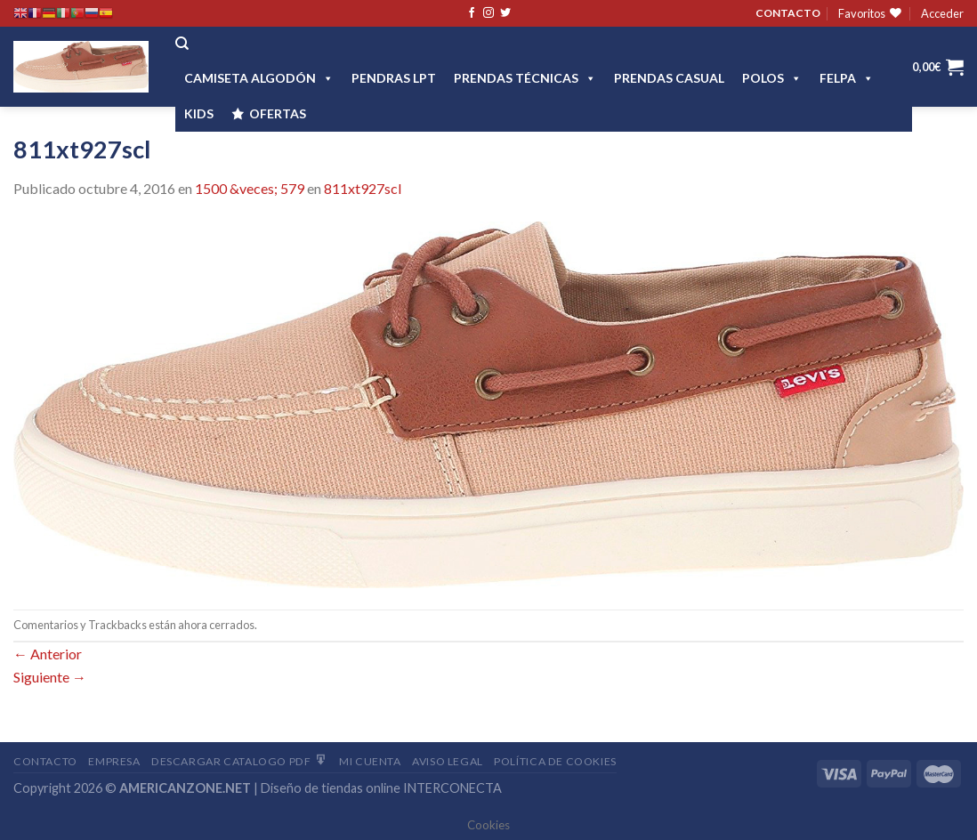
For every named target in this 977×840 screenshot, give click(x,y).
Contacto (45, 761)
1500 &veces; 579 (249, 188)
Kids (199, 113)
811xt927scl (362, 188)
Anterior (47, 653)
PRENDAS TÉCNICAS (525, 77)
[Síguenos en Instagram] (488, 13)
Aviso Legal (447, 761)
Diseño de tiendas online (330, 788)
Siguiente (49, 676)
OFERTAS (277, 113)
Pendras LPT (393, 77)
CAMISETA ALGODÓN (259, 77)
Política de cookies (555, 761)
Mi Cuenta (370, 761)
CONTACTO (787, 13)
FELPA (847, 77)
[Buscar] (182, 44)
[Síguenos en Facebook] (471, 13)
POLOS (772, 77)
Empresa (114, 761)
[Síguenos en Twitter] (505, 13)
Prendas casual (669, 77)
